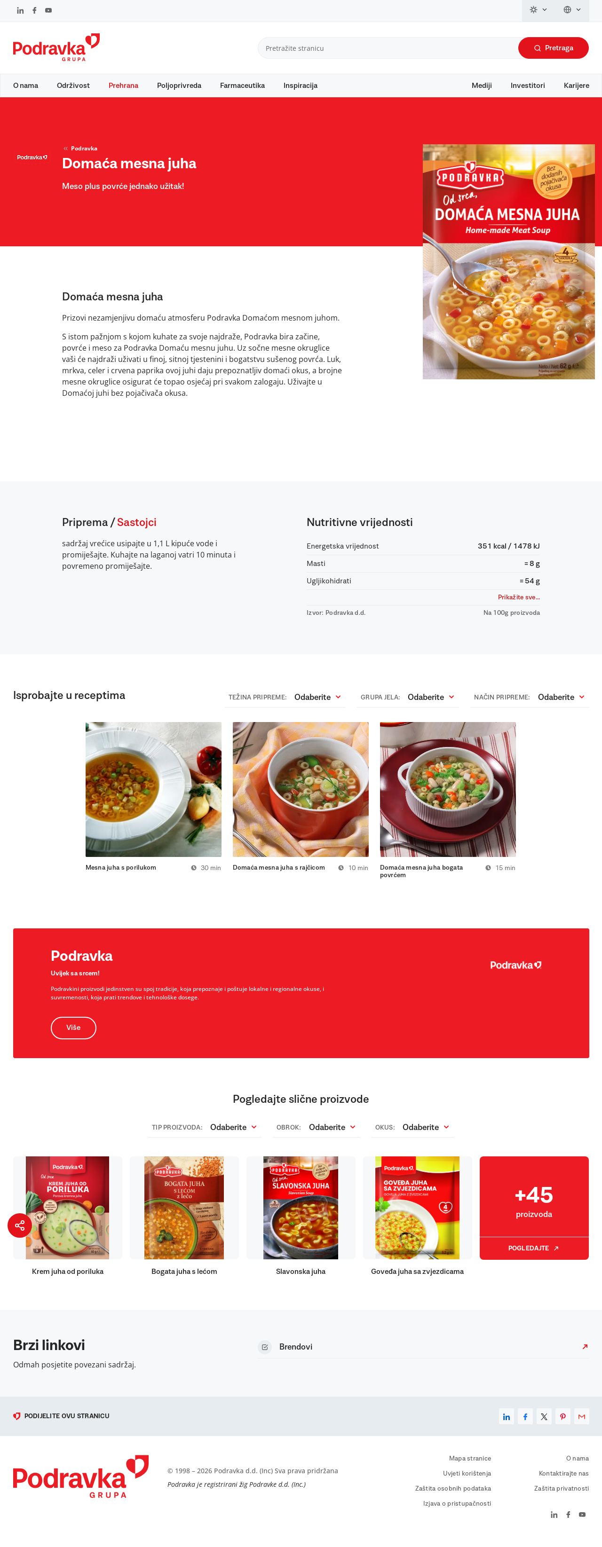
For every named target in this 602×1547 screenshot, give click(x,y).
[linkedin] (506, 1421)
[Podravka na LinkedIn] (20, 11)
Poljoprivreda (179, 85)
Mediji (482, 85)
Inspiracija (300, 85)
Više (74, 1033)
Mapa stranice (470, 1464)
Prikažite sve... (519, 602)
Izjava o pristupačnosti (457, 1509)
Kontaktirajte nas (564, 1479)
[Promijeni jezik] (572, 11)
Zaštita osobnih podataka (453, 1494)
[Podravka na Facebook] (34, 11)
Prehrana (123, 85)
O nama (25, 85)
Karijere (576, 85)
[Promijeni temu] (539, 11)
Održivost (73, 85)
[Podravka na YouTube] (48, 11)
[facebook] (525, 1421)
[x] (544, 1421)
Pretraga (553, 48)
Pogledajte (534, 1253)
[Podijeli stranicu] (20, 1225)
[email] (581, 1421)
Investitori (528, 85)
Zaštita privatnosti (561, 1494)
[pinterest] (562, 1421)
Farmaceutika (242, 85)
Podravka (79, 153)
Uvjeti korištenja (467, 1479)
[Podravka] (56, 59)
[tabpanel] (154, 802)
